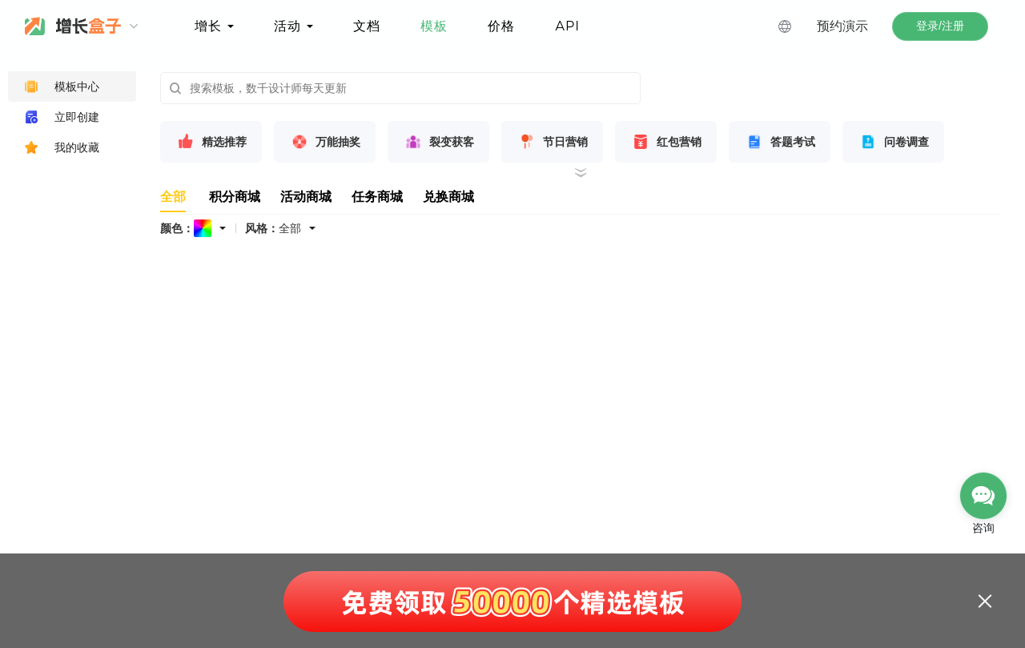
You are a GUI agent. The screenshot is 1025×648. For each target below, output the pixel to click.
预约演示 (842, 26)
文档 (366, 26)
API (567, 26)
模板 (434, 26)
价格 (501, 26)
